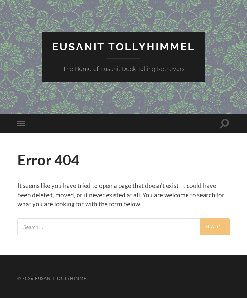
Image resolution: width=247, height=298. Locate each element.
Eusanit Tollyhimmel (123, 47)
